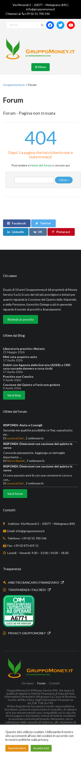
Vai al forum (15, 493)
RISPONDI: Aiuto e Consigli (22, 425)
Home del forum (41, 165)
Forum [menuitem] (41, 683)
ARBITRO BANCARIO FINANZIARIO (34, 582)
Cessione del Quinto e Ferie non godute (31, 385)
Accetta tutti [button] (41, 748)
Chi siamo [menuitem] (27, 683)
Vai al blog (14, 395)
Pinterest (60, 232)
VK (37, 232)
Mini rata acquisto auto (20, 357)
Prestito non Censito (18, 376)
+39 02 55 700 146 (37, 13)
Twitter (43, 223)
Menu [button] (40, 67)
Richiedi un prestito (20, 319)
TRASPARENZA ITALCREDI (27, 590)
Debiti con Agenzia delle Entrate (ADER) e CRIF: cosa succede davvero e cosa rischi (37, 366)
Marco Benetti (16, 461)
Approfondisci (17, 748)
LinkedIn (15, 232)
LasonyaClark (15, 438)
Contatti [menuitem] (54, 683)
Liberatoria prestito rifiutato (24, 348)
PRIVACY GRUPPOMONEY (27, 633)
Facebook (16, 223)
